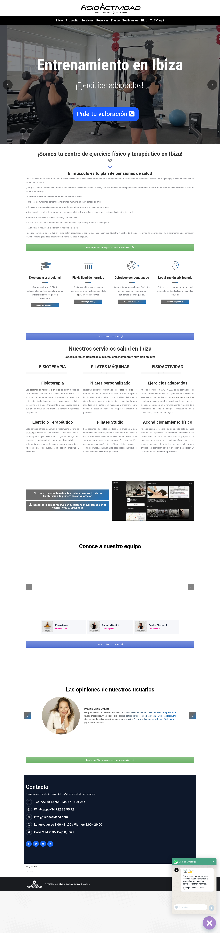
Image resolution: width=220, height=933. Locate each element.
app (79, 300)
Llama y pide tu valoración (110, 342)
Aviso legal (68, 890)
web (85, 300)
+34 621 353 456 (59, 2)
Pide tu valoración (106, 119)
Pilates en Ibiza (125, 395)
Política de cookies (82, 890)
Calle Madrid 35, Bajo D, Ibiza (91, 2)
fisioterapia (31, 438)
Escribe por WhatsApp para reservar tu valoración (110, 253)
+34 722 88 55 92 (39, 2)
